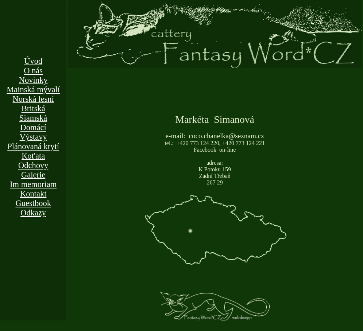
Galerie (33, 174)
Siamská (33, 117)
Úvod (33, 61)
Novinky (33, 80)
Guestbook (33, 203)
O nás (33, 70)
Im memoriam (33, 184)
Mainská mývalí (33, 89)
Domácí (33, 127)
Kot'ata (33, 155)
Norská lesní (33, 99)
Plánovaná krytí (33, 146)
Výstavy (33, 136)
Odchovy (33, 165)
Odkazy (33, 212)
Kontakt (33, 193)
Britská (33, 108)
